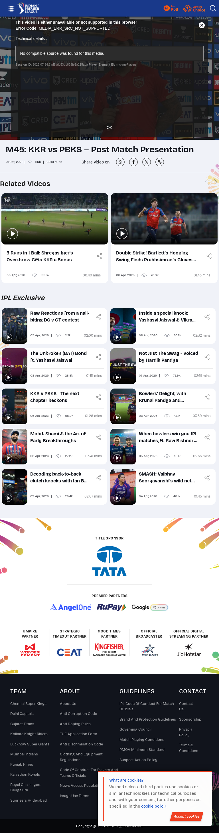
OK (109, 127)
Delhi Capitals (22, 713)
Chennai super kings (28, 703)
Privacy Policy (185, 732)
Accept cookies (186, 816)
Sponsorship (188, 719)
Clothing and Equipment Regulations (81, 757)
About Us (68, 703)
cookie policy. (153, 806)
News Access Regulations (82, 785)
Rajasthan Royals (25, 774)
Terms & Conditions (188, 748)
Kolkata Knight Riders (29, 734)
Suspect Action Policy (138, 760)
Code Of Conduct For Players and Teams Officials (89, 773)
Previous (206, 182)
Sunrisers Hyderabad (28, 800)
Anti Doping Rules (75, 724)
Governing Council (135, 729)
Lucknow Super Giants (29, 744)
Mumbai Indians (24, 754)
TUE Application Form (78, 734)
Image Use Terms (74, 796)
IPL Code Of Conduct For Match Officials (146, 706)
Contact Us (186, 706)
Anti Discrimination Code (81, 744)
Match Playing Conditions (141, 739)
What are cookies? (126, 780)
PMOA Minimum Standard (142, 749)
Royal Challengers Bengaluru (25, 788)
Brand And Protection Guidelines (147, 719)
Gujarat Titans (22, 724)
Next (215, 182)
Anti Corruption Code (78, 713)
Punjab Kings (21, 764)
